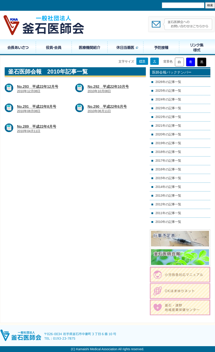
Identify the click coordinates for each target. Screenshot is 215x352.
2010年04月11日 (36, 129)
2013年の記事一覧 (168, 195)
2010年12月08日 (37, 89)
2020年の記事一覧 (168, 134)
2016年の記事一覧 (168, 169)
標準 (142, 61)
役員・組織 (54, 47)
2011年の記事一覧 (168, 213)
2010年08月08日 (36, 109)
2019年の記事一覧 (168, 143)
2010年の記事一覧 (168, 222)
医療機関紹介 (90, 47)
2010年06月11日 (107, 109)
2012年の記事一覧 (168, 204)
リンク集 (197, 47)
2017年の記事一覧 (168, 160)
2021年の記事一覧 (168, 125)
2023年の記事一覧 (168, 108)
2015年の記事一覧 (168, 178)
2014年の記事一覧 (168, 187)
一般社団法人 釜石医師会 (44, 25)
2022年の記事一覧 (168, 117)
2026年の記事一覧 (168, 82)
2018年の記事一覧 (168, 152)
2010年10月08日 (108, 89)
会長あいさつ (18, 47)
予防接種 (161, 47)
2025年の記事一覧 (168, 90)
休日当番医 (125, 47)
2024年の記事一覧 (168, 99)
